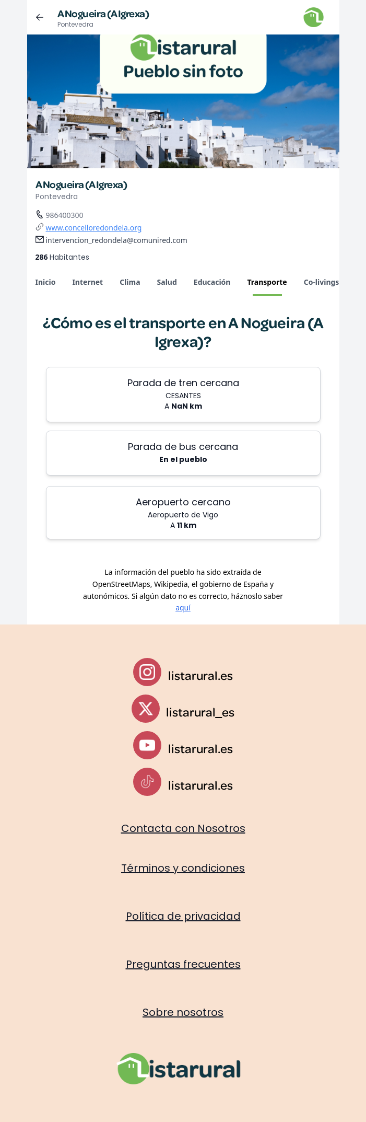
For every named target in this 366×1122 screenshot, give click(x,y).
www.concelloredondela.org (94, 228)
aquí (183, 607)
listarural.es (200, 675)
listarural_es (200, 712)
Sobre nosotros (183, 1012)
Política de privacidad (183, 916)
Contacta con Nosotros (183, 828)
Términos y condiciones (183, 868)
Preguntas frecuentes (183, 964)
